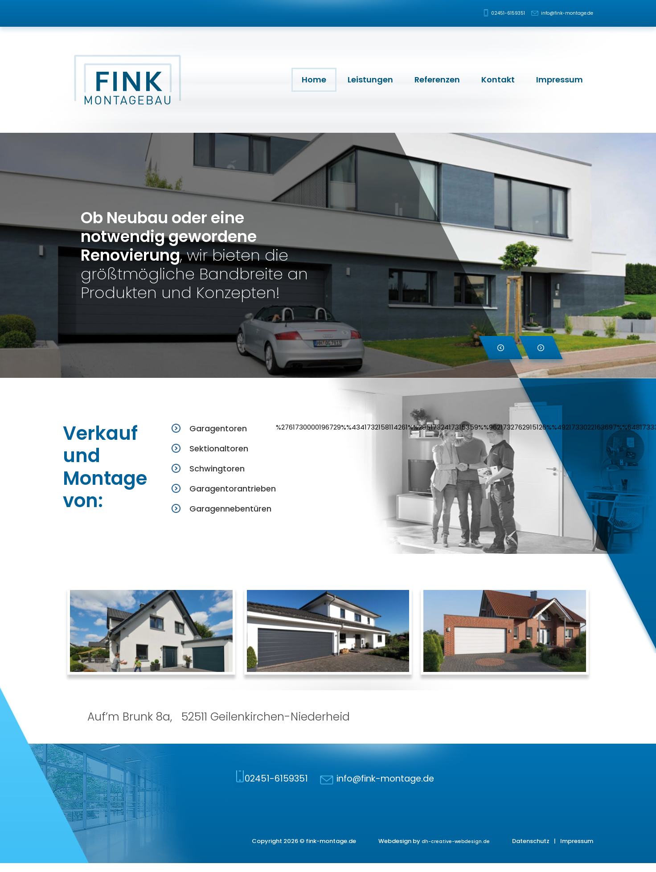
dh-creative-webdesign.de (450, 849)
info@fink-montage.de (560, 13)
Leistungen (370, 79)
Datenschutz (530, 849)
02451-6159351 (486, 13)
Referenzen (437, 79)
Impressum (559, 79)
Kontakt (498, 79)
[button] (501, 347)
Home (314, 79)
